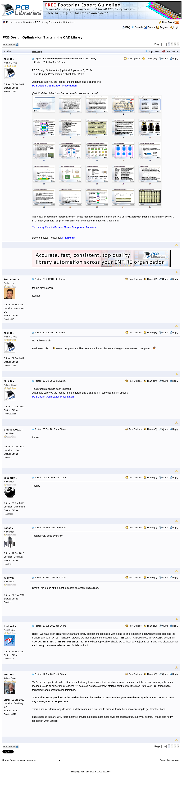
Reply (175, 58)
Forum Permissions (170, 760)
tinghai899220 (13, 429)
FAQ (127, 27)
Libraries (27, 22)
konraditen (11, 279)
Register (164, 27)
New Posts (168, 22)
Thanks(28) (149, 58)
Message (37, 51)
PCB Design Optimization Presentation (53, 396)
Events (149, 27)
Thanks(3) (150, 332)
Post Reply (10, 44)
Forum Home (13, 22)
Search (137, 27)
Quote (165, 58)
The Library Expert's (64, 227)
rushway (10, 577)
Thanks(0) (150, 429)
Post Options (132, 58)
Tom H (9, 674)
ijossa (8, 527)
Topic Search (153, 51)
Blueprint (10, 477)
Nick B (9, 58)
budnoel (10, 626)
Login (176, 27)
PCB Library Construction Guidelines (55, 22)
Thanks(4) (150, 279)
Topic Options (170, 51)
